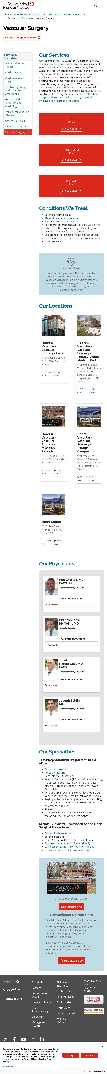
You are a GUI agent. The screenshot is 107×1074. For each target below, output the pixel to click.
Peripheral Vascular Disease (17, 113)
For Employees (65, 996)
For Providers (64, 1002)
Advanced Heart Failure (14, 65)
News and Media (41, 1002)
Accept (71, 1055)
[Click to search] (96, 5)
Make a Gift (13, 998)
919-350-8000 (12, 989)
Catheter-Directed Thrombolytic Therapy (69, 846)
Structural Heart (15, 120)
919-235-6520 (71, 190)
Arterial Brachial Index (58, 779)
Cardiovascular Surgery (14, 79)
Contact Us (63, 991)
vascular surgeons (55, 64)
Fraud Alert (63, 1007)
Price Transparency (40, 1009)
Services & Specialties (11, 56)
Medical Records (66, 1013)
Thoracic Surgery (15, 126)
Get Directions (71, 907)
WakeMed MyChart (62, 1020)
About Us (37, 982)
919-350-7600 (71, 159)
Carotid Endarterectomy (59, 833)
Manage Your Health (40, 1024)
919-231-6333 (46, 542)
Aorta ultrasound (55, 772)
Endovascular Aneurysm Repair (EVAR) (68, 843)
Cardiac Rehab (13, 72)
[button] (102, 5)
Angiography (52, 799)
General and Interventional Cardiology (13, 103)
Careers (36, 988)
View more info (53, 347)
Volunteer (38, 1016)
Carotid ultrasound (56, 769)
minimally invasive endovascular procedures (66, 99)
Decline (89, 1055)
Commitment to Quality (41, 995)
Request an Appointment (22, 37)
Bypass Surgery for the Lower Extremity (69, 850)
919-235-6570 (71, 128)
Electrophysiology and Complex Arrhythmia (16, 90)
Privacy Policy (10, 1066)
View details (57, 374)
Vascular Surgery (15, 132)
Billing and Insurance (62, 984)
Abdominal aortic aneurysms (62, 218)
